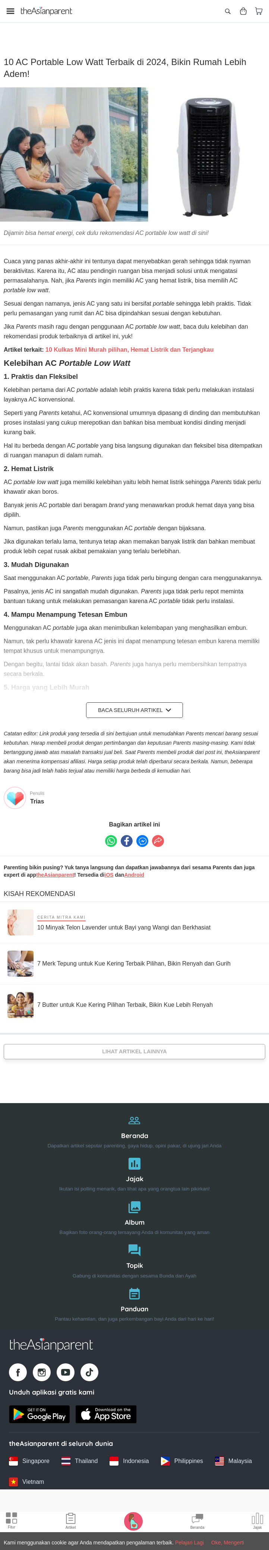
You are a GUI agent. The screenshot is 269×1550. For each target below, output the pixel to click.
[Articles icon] (71, 1522)
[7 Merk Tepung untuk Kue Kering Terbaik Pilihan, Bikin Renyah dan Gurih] (119, 957)
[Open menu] (10, 11)
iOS (109, 868)
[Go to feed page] (46, 11)
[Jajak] (134, 1166)
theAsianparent (55, 868)
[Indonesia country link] (129, 1454)
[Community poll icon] (257, 1522)
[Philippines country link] (182, 1454)
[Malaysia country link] (233, 1454)
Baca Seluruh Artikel (134, 703)
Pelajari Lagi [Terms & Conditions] (189, 1543)
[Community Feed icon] (197, 1522)
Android (134, 868)
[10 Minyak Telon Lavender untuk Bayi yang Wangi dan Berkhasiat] (109, 916)
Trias (37, 795)
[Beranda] (134, 1123)
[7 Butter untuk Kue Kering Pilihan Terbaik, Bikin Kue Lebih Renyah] (110, 998)
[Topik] (134, 1253)
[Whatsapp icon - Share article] (111, 835)
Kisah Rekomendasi (39, 887)
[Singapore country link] (29, 1454)
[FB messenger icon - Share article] (142, 835)
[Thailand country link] (79, 1454)
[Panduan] (134, 1296)
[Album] (134, 1209)
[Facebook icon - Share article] (127, 835)
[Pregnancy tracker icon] (133, 1521)
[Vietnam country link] (26, 1475)
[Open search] (228, 11)
